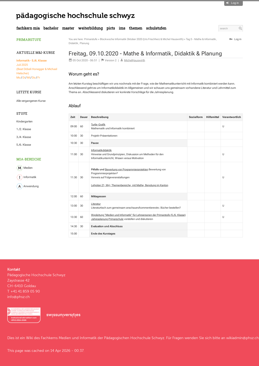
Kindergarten (24, 121)
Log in (235, 2)
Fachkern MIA (28, 28)
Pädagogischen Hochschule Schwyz (134, 338)
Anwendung (27, 186)
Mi (28, 77)
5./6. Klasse (23, 144)
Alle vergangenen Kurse (31, 100)
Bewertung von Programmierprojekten (126, 169)
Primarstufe (28, 39)
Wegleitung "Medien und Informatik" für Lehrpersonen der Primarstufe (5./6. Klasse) (138, 214)
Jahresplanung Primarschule (107, 219)
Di (23, 77)
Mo (18, 77)
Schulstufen (156, 28)
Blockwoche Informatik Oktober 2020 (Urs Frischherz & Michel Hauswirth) (141, 39)
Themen (135, 28)
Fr (38, 77)
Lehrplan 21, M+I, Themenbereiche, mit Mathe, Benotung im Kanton (129, 185)
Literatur (96, 203)
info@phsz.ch (18, 297)
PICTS (110, 28)
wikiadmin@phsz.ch (242, 338)
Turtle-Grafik (98, 124)
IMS (122, 28)
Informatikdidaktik (101, 150)
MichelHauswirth (134, 60)
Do (33, 77)
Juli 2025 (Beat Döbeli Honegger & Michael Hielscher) (36, 67)
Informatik (26, 177)
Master (68, 28)
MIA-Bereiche (28, 159)
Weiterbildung (90, 28)
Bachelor (51, 28)
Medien (24, 168)
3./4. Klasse (23, 137)
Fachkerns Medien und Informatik (69, 338)
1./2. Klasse (23, 129)
